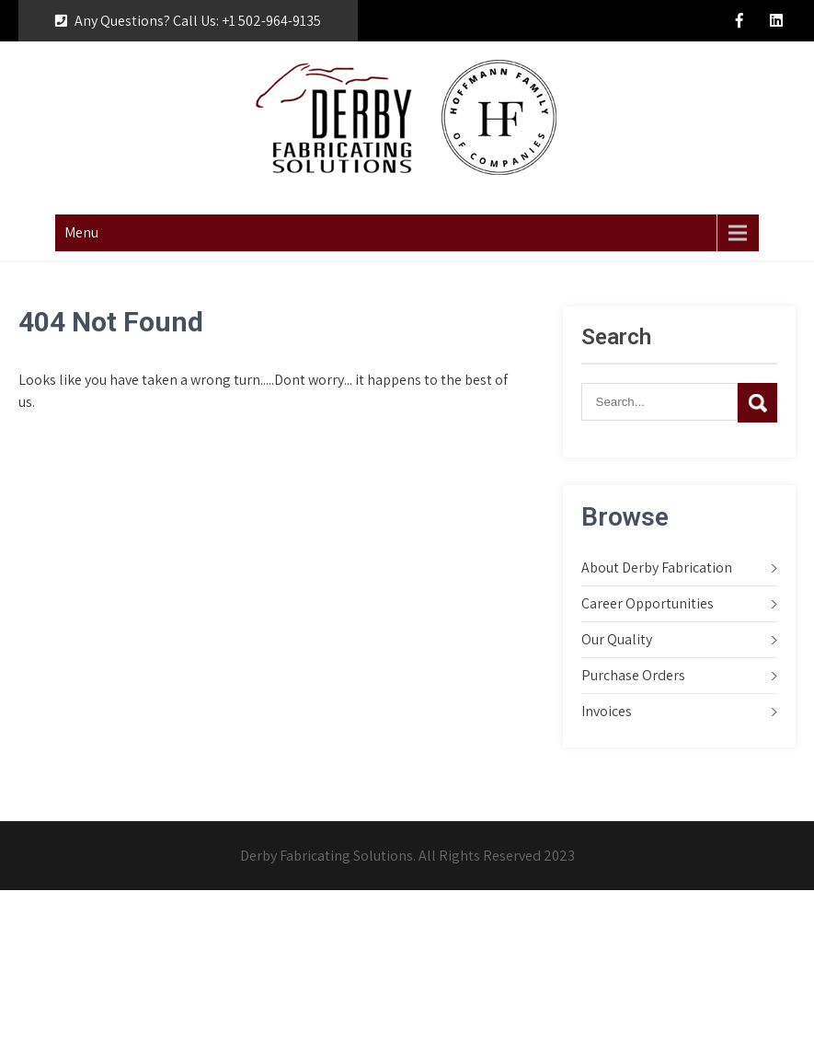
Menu (81, 232)
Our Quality (616, 639)
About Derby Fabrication (656, 567)
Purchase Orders (633, 675)
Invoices (606, 711)
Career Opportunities (647, 603)
